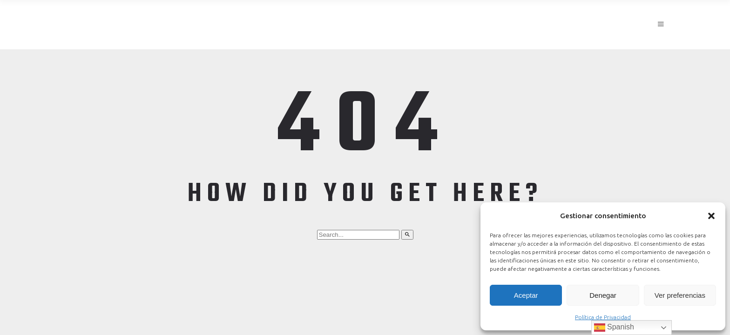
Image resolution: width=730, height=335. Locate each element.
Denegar (602, 295)
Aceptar (526, 295)
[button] (711, 216)
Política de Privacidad (603, 317)
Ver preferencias (680, 295)
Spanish (614, 327)
